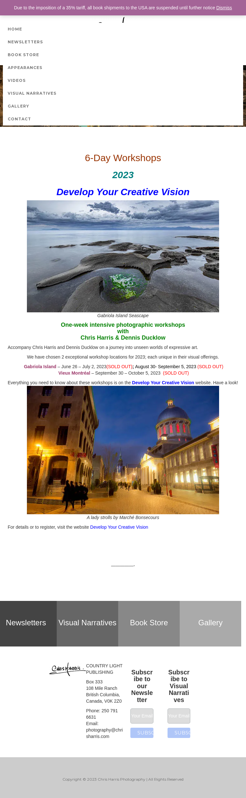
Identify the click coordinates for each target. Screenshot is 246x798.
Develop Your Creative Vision (163, 382)
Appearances (25, 67)
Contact (19, 119)
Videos (17, 80)
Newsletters (25, 41)
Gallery (18, 106)
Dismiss (224, 7)
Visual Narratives (32, 93)
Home (15, 29)
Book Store (23, 54)
